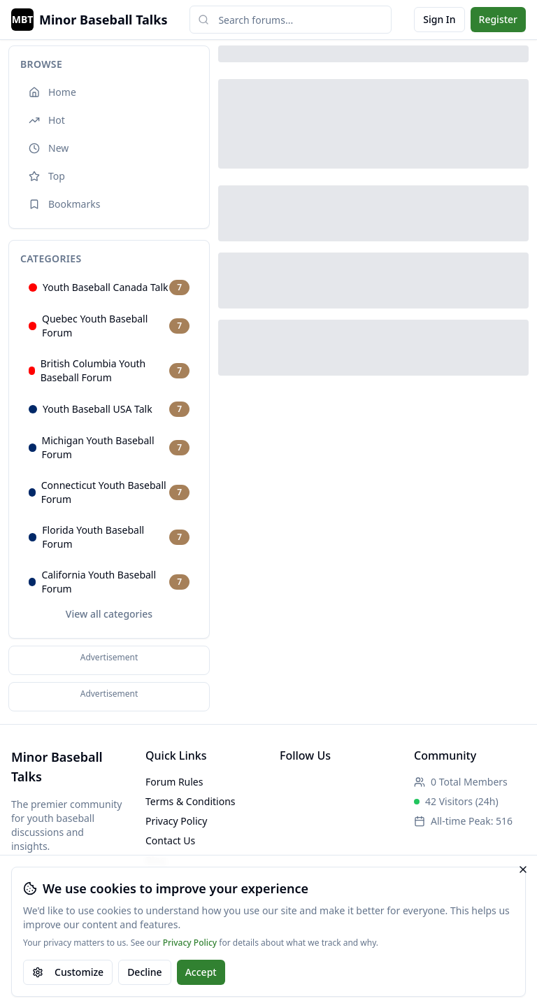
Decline (144, 972)
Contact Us (170, 840)
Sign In (439, 19)
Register (498, 19)
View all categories (109, 613)
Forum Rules (174, 781)
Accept (201, 972)
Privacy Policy (190, 943)
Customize (67, 972)
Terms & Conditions (190, 801)
